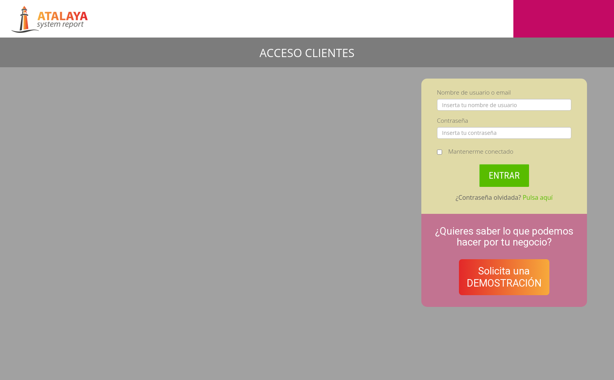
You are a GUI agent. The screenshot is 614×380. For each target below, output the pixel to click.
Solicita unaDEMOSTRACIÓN (504, 277)
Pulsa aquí (538, 197)
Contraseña (452, 121)
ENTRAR (504, 175)
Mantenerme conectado (480, 151)
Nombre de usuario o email (474, 92)
